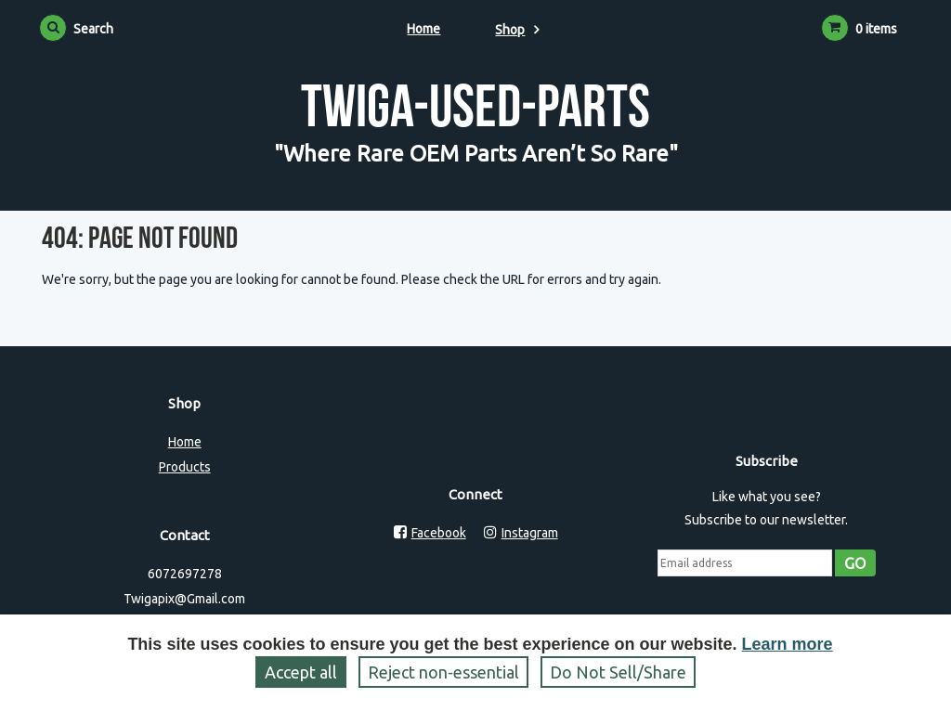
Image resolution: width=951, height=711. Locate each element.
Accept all (301, 672)
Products (185, 466)
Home (423, 28)
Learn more (787, 644)
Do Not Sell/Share (618, 672)
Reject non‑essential (443, 672)
